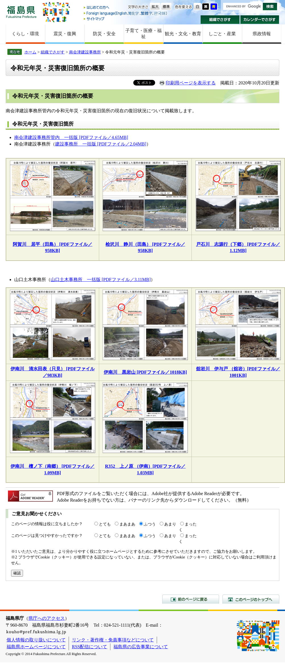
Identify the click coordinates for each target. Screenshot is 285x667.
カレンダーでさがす (259, 19)
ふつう (150, 524)
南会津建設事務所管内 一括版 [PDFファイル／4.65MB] (71, 137)
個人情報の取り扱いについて (36, 639)
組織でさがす (220, 19)
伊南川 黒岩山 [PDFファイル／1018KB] (145, 372)
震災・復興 (64, 33)
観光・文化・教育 (183, 33)
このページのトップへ (250, 599)
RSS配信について (89, 646)
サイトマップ (125, 18)
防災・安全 (104, 33)
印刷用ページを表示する (191, 82)
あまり (170, 524)
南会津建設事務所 (85, 52)
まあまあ (127, 524)
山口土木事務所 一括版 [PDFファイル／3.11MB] (101, 279)
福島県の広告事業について (140, 646)
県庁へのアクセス (46, 618)
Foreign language (125, 13)
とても (105, 524)
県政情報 (262, 33)
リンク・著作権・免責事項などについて (113, 639)
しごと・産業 (222, 33)
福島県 (21, 11)
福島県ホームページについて (36, 646)
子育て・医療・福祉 (143, 33)
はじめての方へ (125, 8)
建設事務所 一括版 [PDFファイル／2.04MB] (100, 144)
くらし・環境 (25, 33)
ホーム (30, 52)
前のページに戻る (190, 599)
